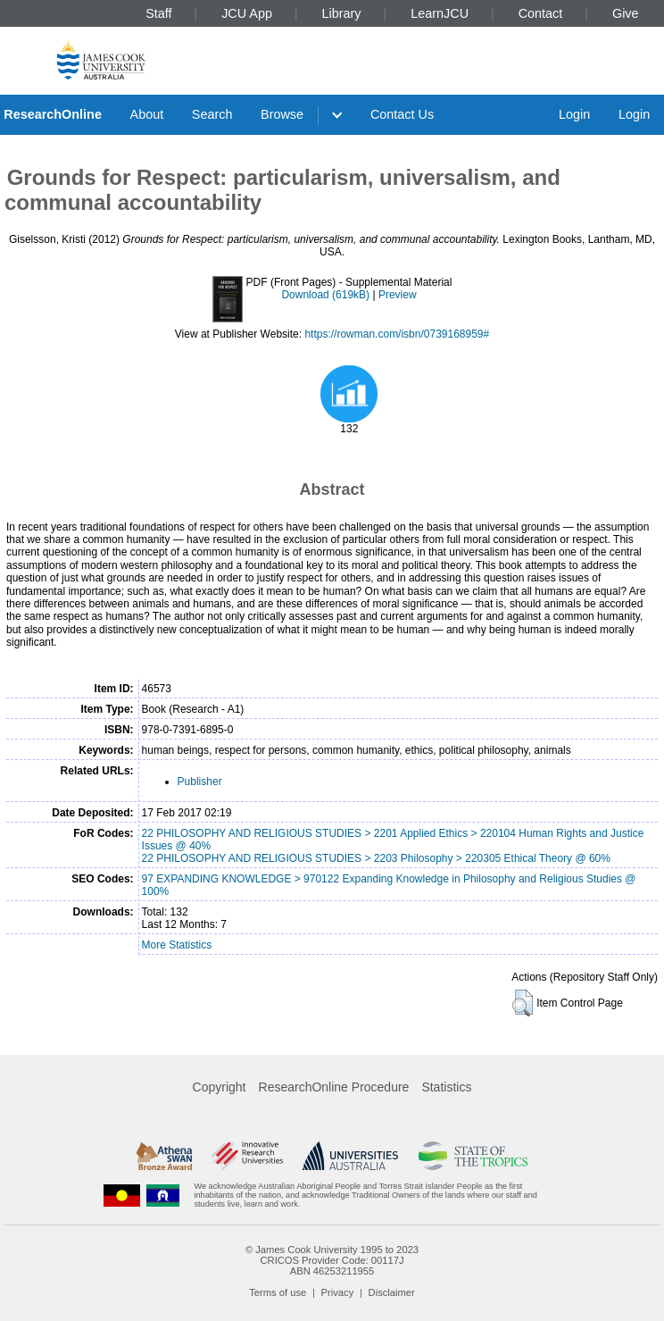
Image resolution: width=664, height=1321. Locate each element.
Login (574, 114)
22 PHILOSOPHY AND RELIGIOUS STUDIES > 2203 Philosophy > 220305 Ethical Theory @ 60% (376, 858)
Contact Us (402, 114)
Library (341, 13)
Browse (282, 114)
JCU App (246, 13)
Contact (541, 13)
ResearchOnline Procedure (334, 1087)
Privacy (337, 1292)
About (147, 114)
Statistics (446, 1087)
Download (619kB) (325, 294)
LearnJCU (440, 13)
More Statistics (177, 945)
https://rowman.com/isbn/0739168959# (396, 334)
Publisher (200, 781)
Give (625, 13)
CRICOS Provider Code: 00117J (331, 1260)
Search (212, 114)
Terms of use (277, 1292)
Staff (158, 13)
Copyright (219, 1087)
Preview (397, 294)
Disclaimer (392, 1292)
